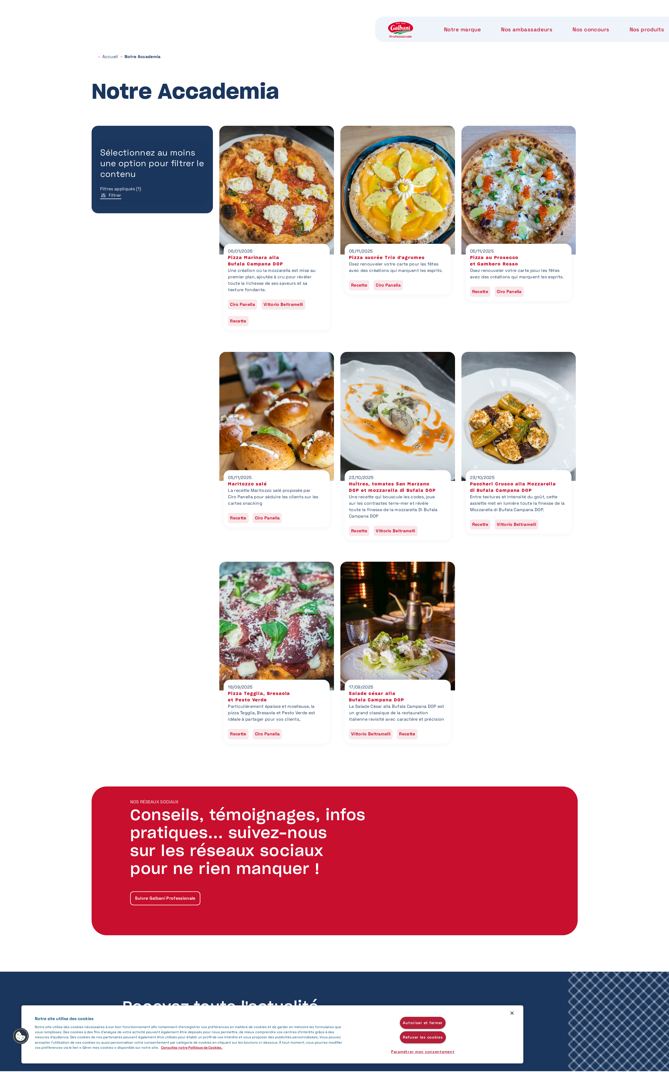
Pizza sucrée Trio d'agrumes (387, 258)
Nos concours (308, 21)
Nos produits (362, 21)
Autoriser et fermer (423, 1022)
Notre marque (181, 21)
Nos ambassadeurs (245, 21)
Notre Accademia (471, 21)
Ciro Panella (242, 304)
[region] (272, 1034)
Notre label (414, 21)
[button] (20, 1036)
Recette (238, 321)
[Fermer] (512, 1013)
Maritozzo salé (247, 484)
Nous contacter (538, 21)
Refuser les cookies (423, 1037)
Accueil (110, 56)
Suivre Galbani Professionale (165, 898)
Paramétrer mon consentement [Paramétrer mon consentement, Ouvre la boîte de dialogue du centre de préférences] (422, 1051)
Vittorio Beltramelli (283, 304)
